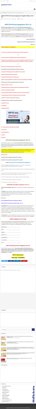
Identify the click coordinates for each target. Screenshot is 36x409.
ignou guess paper (5, 401)
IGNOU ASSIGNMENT (6, 395)
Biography (4, 387)
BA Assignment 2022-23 (6, 386)
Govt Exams (4, 393)
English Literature (5, 392)
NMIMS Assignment (5, 398)
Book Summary (5, 389)
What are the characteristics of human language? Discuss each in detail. (19, 358)
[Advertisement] (18, 300)
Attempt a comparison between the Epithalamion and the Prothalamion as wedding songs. (20, 337)
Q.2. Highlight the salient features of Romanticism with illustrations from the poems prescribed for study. (20, 342)
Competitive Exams (5, 390)
